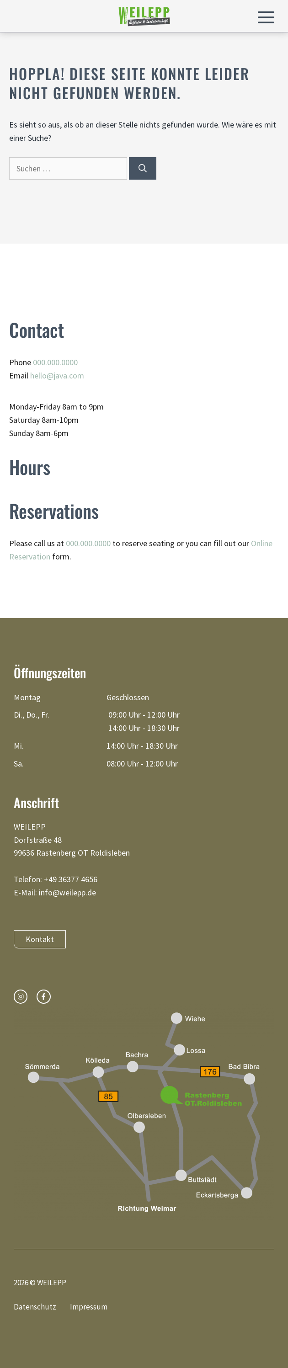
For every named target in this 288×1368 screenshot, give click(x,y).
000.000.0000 (55, 362)
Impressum (88, 1307)
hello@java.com (57, 375)
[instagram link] (20, 996)
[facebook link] (43, 996)
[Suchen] (142, 168)
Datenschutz (35, 1307)
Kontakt (40, 939)
